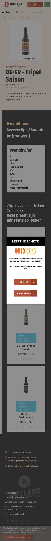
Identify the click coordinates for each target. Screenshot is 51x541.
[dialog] (25, 270)
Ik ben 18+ (24, 282)
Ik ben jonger (23, 293)
